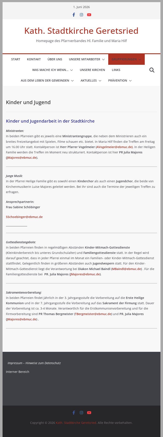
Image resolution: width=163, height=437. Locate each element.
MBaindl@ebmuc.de (126, 269)
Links (116, 70)
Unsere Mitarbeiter (84, 59)
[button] (102, 59)
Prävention (117, 80)
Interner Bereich (17, 372)
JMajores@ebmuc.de (21, 158)
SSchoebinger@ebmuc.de (24, 217)
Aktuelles (89, 80)
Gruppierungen (124, 59)
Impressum (15, 363)
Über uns (55, 59)
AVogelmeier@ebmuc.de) (115, 147)
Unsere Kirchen (92, 70)
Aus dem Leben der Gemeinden (45, 80)
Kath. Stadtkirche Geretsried (81, 30)
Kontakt (34, 59)
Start (15, 59)
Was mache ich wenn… (50, 70)
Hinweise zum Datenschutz (43, 363)
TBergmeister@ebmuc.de (93, 314)
